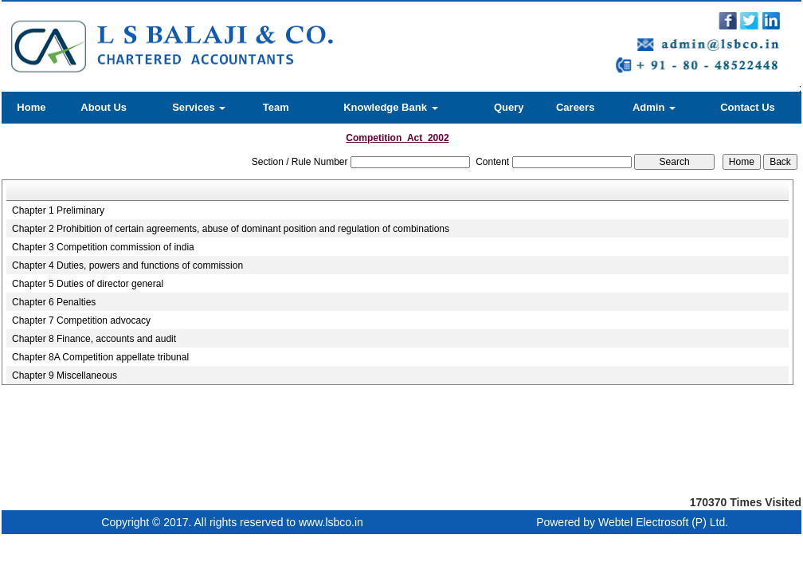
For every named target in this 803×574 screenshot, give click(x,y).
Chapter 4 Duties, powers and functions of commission (127, 265)
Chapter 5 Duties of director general (87, 283)
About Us (103, 107)
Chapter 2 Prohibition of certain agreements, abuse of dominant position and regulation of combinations (230, 228)
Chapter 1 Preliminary (58, 210)
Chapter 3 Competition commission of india (103, 247)
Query (509, 107)
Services (198, 107)
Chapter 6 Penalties (54, 302)
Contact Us (747, 107)
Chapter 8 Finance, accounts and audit (94, 338)
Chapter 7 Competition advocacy (81, 320)
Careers (575, 107)
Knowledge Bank (390, 107)
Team (276, 107)
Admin (654, 107)
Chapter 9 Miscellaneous (64, 375)
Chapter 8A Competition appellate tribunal (100, 357)
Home (31, 107)
